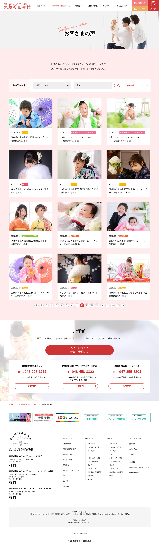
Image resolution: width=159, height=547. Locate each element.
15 (107, 305)
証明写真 (91, 476)
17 (117, 305)
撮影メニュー (42, 6)
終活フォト (91, 479)
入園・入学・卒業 (94, 458)
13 (97, 305)
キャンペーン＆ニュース (71, 470)
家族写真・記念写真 (94, 472)
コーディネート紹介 (136, 438)
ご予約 (131, 454)
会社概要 (132, 462)
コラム (65, 476)
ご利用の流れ (92, 6)
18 (122, 305)
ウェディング (92, 469)
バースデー (91, 451)
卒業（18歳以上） (94, 461)
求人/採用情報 (134, 473)
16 (112, 305)
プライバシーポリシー (79, 534)
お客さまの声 (67, 454)
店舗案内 (78, 6)
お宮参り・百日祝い (94, 447)
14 (102, 305)
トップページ (67, 438)
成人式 (90, 465)
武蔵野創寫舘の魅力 (69, 449)
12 (92, 305)
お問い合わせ (133, 449)
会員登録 (66, 486)
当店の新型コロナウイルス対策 (140, 467)
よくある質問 (122, 6)
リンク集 (66, 481)
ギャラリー (107, 6)
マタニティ (91, 444)
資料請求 (132, 444)
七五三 (90, 454)
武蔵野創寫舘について (61, 6)
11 (87, 305)
